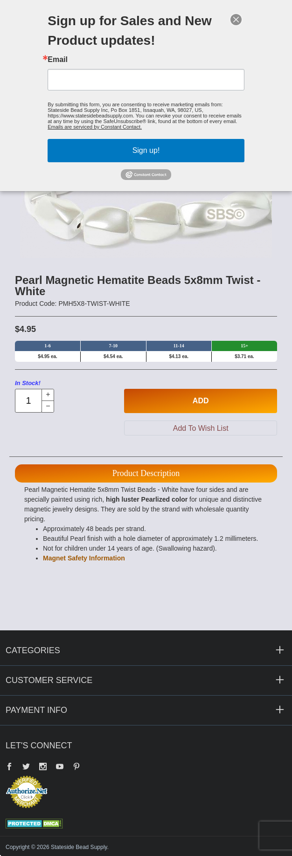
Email (58, 59)
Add (201, 401)
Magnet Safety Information (84, 558)
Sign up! (146, 150)
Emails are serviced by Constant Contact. (95, 127)
